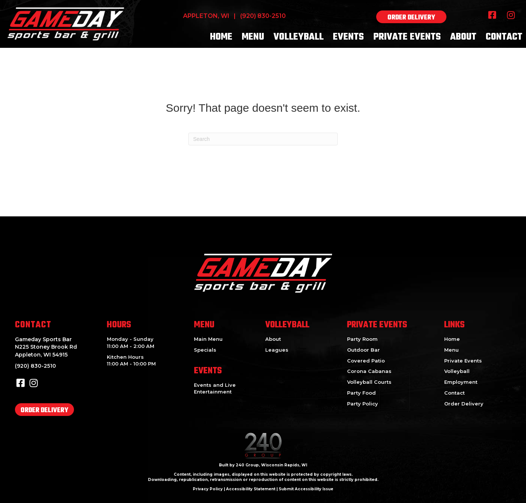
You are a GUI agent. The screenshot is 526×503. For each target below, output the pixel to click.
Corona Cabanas (369, 371)
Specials (205, 350)
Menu (451, 350)
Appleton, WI (206, 15)
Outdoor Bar (363, 350)
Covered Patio (366, 361)
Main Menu (208, 339)
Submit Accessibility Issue (306, 489)
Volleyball (457, 371)
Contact (454, 393)
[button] (411, 16)
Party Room (362, 339)
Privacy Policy (208, 489)
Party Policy (362, 404)
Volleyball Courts (369, 382)
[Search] (263, 139)
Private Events (463, 361)
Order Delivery (463, 404)
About (273, 339)
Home (452, 339)
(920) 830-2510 (263, 15)
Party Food (361, 393)
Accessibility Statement (250, 489)
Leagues (276, 350)
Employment (460, 382)
